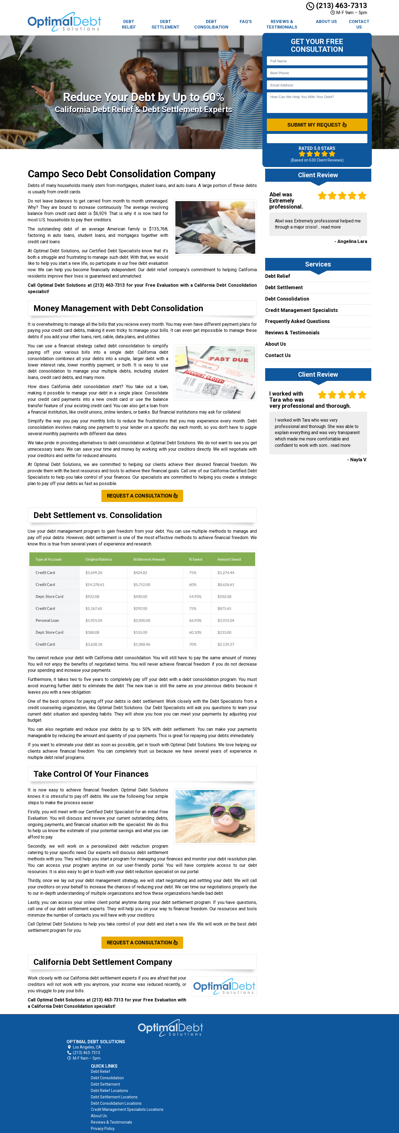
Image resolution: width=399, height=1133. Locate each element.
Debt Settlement (165, 24)
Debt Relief (129, 24)
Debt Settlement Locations (227, 1052)
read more (331, 227)
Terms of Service (219, 1096)
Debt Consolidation (211, 24)
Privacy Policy (216, 1090)
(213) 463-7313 (336, 5)
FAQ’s (246, 21)
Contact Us (359, 24)
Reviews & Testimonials (281, 24)
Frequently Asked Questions (297, 321)
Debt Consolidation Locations (229, 1059)
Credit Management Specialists (301, 310)
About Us (326, 21)
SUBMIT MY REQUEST (317, 124)
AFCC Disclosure (218, 1103)
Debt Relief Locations (222, 1046)
